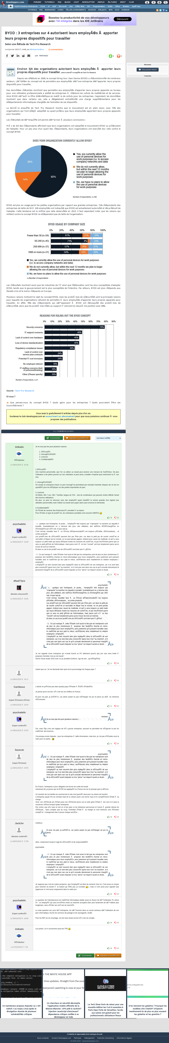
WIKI (111, 10)
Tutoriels (49, 2)
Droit (123, 2)
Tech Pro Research (24, 392)
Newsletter (88, 2)
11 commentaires (55, 51)
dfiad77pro (19, 586)
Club (131, 2)
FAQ (59, 2)
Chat (76, 2)
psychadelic (19, 529)
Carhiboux (19, 692)
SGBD (110, 7)
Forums (37, 2)
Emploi (101, 2)
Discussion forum (148, 70)
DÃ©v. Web (79, 7)
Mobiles (126, 7)
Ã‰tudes (112, 2)
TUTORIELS (32, 10)
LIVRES (60, 10)
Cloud (42, 7)
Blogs (67, 2)
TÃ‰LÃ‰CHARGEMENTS (76, 10)
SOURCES (92, 10)
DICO (117, 10)
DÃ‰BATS (102, 10)
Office (117, 7)
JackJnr (19, 829)
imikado (19, 452)
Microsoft (62, 7)
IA (48, 7)
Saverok (19, 755)
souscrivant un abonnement (60, 418)
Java (70, 7)
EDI (88, 7)
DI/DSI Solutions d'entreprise (26, 7)
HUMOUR (125, 10)
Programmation (99, 7)
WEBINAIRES (50, 10)
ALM (54, 7)
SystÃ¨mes (136, 7)
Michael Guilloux (37, 51)
